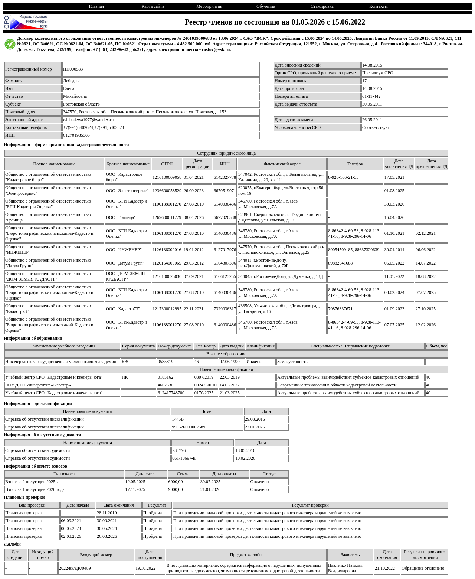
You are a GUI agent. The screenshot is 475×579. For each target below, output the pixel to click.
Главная (96, 6)
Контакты (378, 6)
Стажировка (322, 6)
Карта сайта (153, 6)
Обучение (265, 6)
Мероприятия (209, 6)
